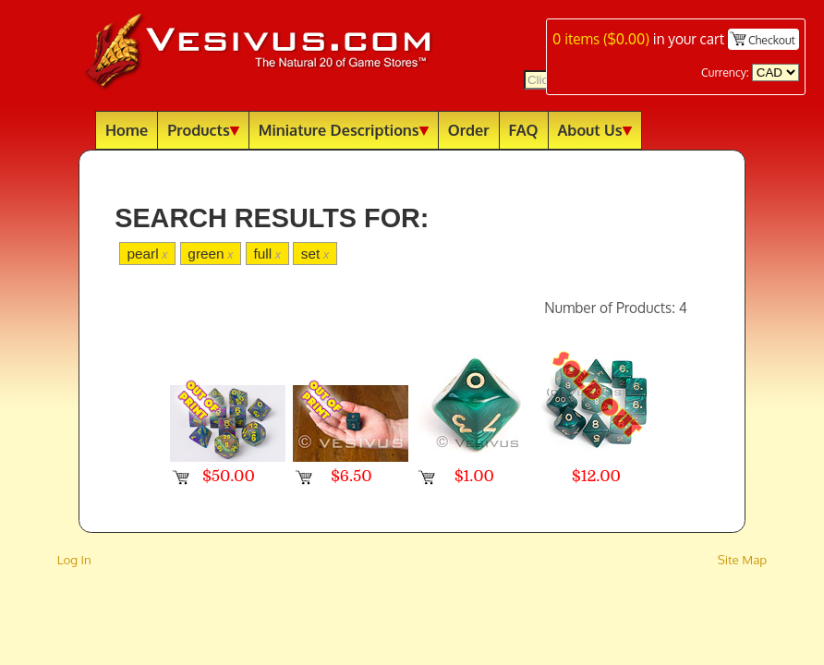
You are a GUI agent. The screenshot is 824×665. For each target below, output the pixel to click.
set (315, 253)
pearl (147, 253)
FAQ (524, 129)
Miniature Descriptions (344, 129)
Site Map (743, 559)
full (266, 253)
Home (126, 129)
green (210, 253)
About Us (595, 129)
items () (600, 39)
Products (203, 129)
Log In (74, 559)
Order (469, 129)
